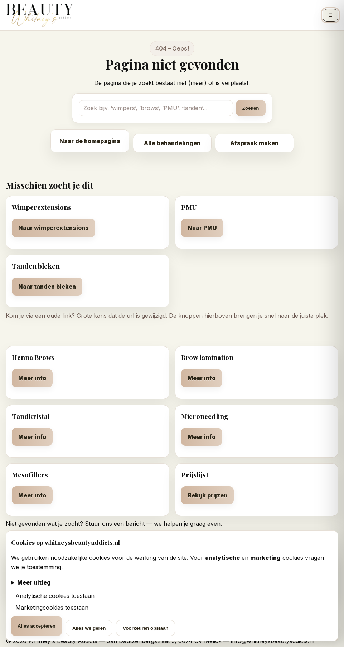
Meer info (32, 378)
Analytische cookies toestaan (54, 595)
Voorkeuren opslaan (145, 628)
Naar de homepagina (89, 141)
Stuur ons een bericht (115, 523)
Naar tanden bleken (47, 286)
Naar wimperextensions (53, 227)
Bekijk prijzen (207, 495)
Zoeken (250, 108)
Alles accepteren (36, 626)
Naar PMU (202, 227)
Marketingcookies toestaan (51, 607)
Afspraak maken (254, 143)
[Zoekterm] (156, 108)
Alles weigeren (89, 628)
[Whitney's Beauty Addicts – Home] (40, 15)
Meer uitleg (34, 582)
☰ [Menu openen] (330, 15)
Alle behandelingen (172, 143)
